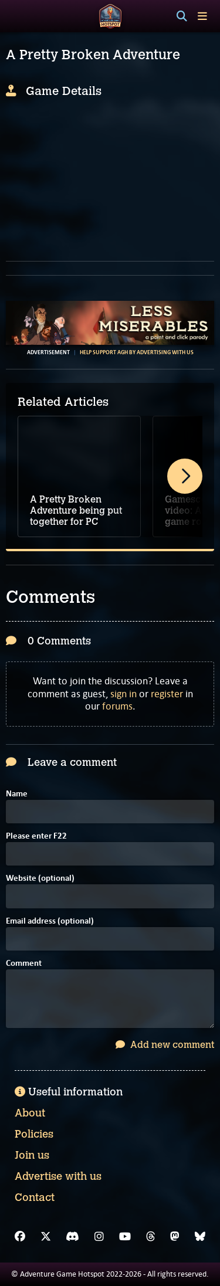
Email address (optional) (50, 922)
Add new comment (165, 1045)
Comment (24, 964)
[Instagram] (99, 1236)
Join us (32, 1155)
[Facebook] (20, 1236)
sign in (123, 693)
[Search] (181, 16)
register (167, 693)
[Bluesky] (200, 1236)
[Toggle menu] (202, 16)
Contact (35, 1197)
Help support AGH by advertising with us (137, 352)
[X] (45, 1236)
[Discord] (72, 1236)
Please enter (36, 837)
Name (17, 794)
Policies (34, 1134)
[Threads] (150, 1236)
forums (117, 706)
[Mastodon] (175, 1236)
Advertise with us (58, 1176)
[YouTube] (125, 1236)
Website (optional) (40, 879)
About (30, 1113)
